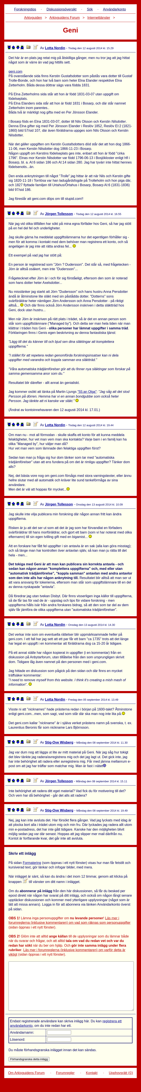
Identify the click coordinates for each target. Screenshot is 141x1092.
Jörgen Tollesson (59, 214)
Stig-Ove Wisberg (59, 742)
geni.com (15, 71)
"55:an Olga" (87, 391)
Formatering (32, 863)
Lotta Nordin (55, 48)
